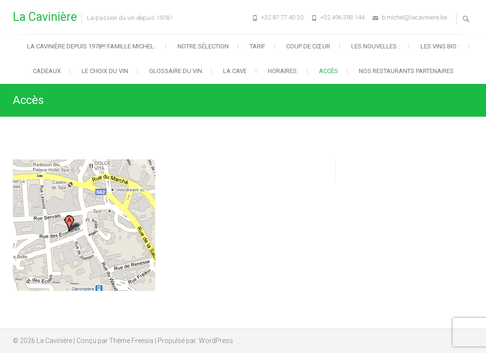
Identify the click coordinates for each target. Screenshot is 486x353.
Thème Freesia (131, 340)
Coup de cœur (308, 46)
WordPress (216, 340)
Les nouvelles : (375, 46)
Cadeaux (47, 70)
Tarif (257, 46)
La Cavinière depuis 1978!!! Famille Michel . (92, 46)
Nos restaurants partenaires (406, 70)
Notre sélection (203, 46)
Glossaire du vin (175, 70)
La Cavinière (45, 17)
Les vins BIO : (440, 46)
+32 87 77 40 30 (282, 17)
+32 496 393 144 (342, 17)
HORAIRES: (283, 70)
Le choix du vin (105, 70)
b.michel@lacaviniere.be (414, 17)
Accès (328, 70)
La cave (235, 70)
